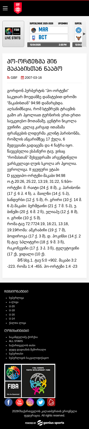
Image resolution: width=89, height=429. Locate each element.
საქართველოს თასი (22, 345)
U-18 (12, 310)
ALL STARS (16, 341)
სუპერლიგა (16, 297)
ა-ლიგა (14, 302)
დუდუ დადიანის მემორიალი (27, 349)
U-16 (12, 314)
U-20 (12, 306)
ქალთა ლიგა (17, 322)
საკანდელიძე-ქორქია (23, 337)
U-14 (12, 318)
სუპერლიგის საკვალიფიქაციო (29, 357)
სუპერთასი (16, 353)
